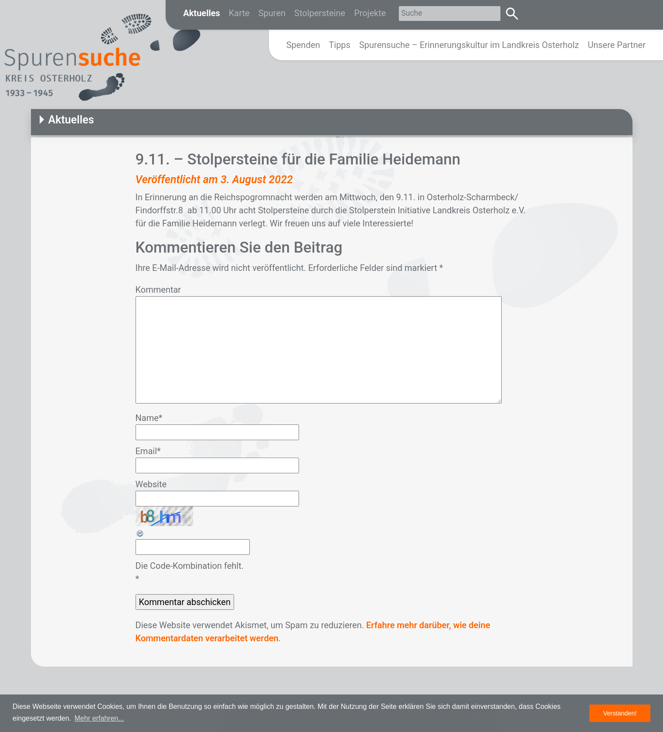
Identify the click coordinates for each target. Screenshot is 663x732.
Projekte (370, 13)
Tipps (339, 45)
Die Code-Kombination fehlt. (190, 566)
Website (151, 484)
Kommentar (158, 289)
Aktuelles (201, 13)
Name (149, 418)
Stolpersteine (319, 13)
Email (148, 451)
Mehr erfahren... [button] (99, 718)
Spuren (272, 13)
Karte (239, 13)
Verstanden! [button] (620, 713)
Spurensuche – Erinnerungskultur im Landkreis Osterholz (469, 45)
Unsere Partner (617, 45)
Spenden (303, 45)
